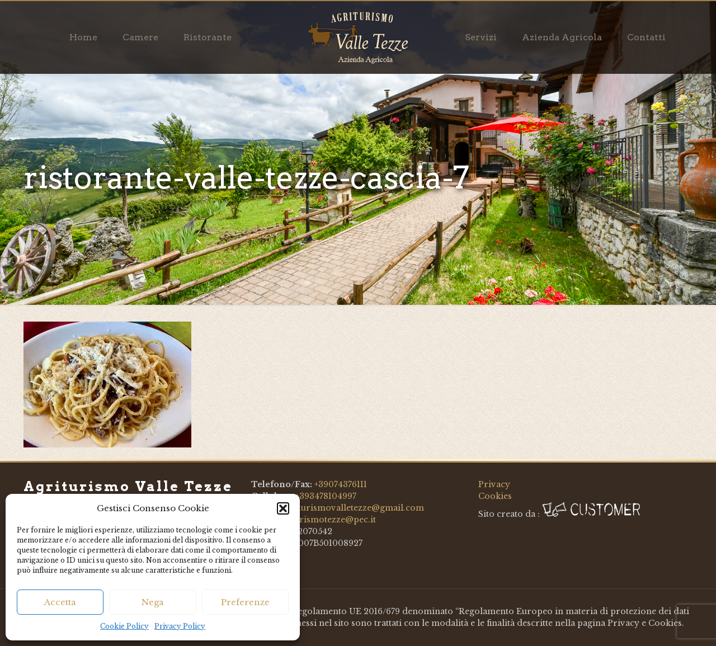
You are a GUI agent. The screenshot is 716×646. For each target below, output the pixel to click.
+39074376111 (340, 484)
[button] (283, 508)
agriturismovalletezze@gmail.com (352, 508)
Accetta (60, 602)
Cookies (495, 496)
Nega (153, 602)
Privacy (494, 484)
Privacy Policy (179, 626)
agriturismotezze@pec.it (325, 520)
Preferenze (245, 602)
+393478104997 (325, 496)
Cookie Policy (124, 626)
